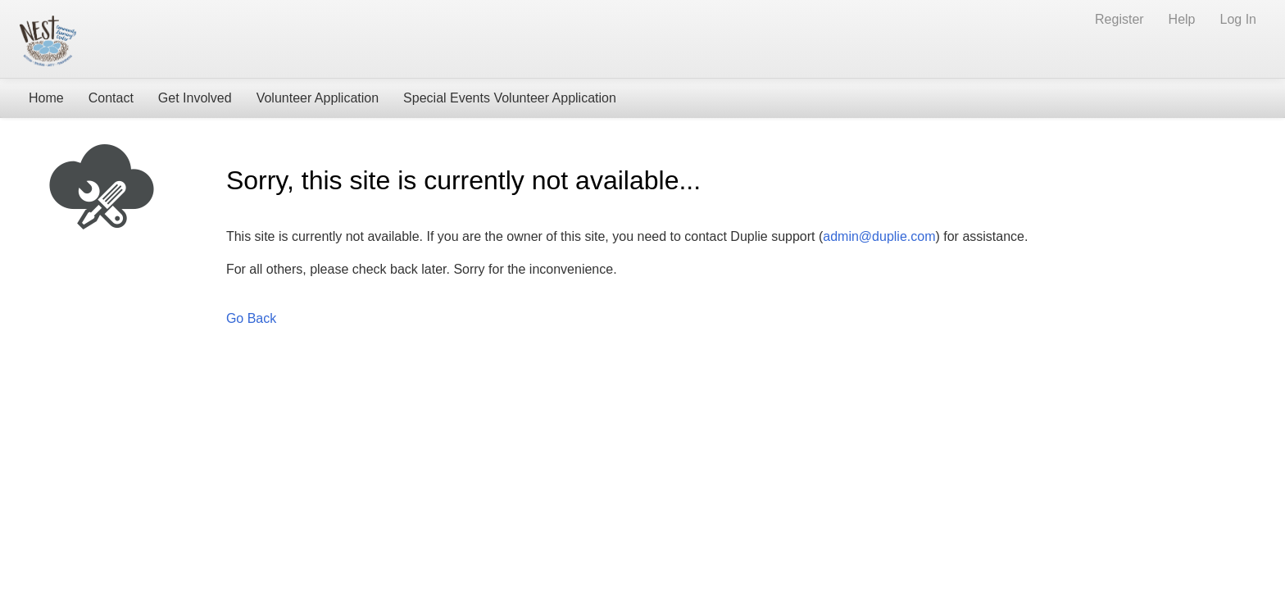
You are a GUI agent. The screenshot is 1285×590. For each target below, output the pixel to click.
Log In (1238, 19)
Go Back (251, 318)
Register (1119, 19)
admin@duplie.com (879, 236)
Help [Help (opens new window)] (1182, 19)
